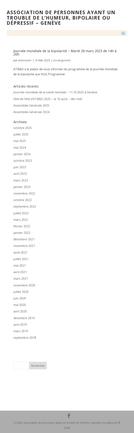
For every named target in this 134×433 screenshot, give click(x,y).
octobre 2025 (22, 128)
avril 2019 (20, 325)
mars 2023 (20, 180)
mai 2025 (19, 141)
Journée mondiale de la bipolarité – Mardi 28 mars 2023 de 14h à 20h (65, 52)
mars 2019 (20, 331)
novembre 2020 (24, 285)
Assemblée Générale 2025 (31, 105)
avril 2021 (20, 272)
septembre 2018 (24, 338)
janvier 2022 (21, 233)
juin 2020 (19, 298)
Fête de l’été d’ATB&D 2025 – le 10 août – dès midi (47, 99)
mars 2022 (20, 220)
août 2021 (20, 252)
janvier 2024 (21, 154)
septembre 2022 (24, 206)
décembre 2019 (24, 318)
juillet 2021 (20, 259)
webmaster (25, 60)
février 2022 (21, 226)
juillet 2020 (20, 292)
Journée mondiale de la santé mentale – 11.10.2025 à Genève (55, 92)
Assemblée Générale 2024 (31, 112)
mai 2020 (19, 305)
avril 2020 (20, 311)
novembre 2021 (24, 246)
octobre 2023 (22, 161)
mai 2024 (19, 148)
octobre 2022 (22, 200)
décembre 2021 (24, 239)
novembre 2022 (24, 193)
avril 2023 (20, 174)
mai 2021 (19, 265)
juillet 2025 (20, 134)
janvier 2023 (21, 187)
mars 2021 (20, 278)
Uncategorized (61, 60)
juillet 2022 (20, 213)
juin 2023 (19, 167)
